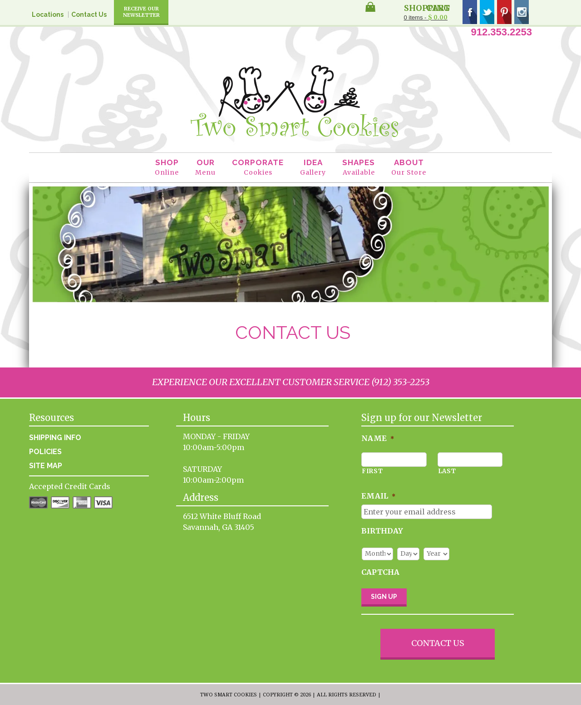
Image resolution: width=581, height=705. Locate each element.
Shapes (358, 167)
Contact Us (89, 14)
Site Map (45, 465)
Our (205, 167)
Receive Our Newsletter (141, 11)
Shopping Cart (427, 7)
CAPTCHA (380, 572)
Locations (48, 14)
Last (447, 471)
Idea (313, 167)
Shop (167, 167)
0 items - (426, 17)
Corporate (258, 167)
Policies (45, 451)
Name (377, 438)
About (408, 167)
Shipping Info (55, 437)
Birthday (382, 530)
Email (378, 495)
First (372, 471)
